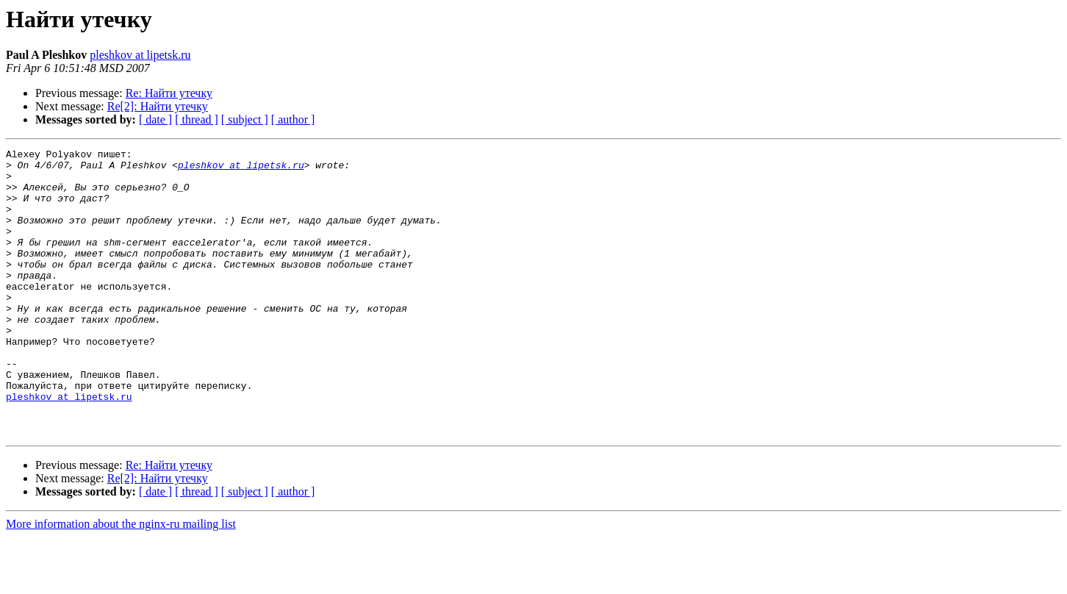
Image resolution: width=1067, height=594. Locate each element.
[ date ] (155, 119)
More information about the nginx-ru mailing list (121, 581)
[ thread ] (196, 119)
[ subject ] (244, 119)
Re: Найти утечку (169, 93)
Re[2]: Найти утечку (157, 106)
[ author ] (293, 119)
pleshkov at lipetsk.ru (140, 55)
